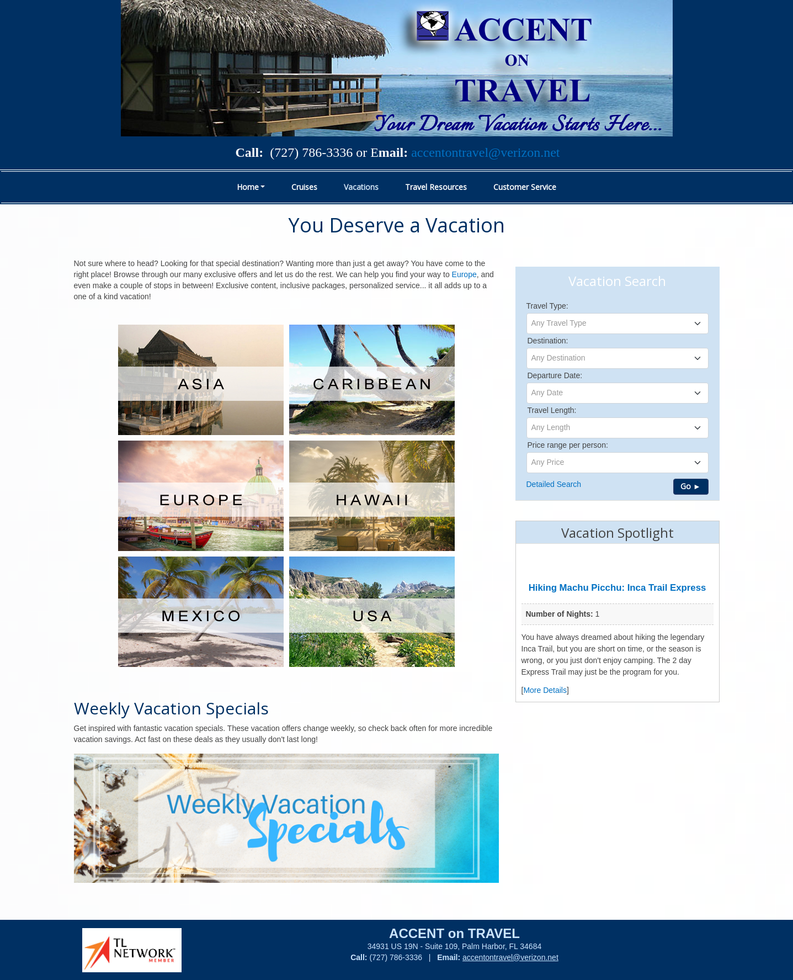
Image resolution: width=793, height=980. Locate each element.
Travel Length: (552, 410)
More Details (545, 690)
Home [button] (248, 187)
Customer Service (524, 187)
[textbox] (617, 323)
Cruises (304, 187)
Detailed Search (554, 484)
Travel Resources (436, 187)
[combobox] (617, 323)
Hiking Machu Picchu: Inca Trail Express (617, 587)
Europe (464, 274)
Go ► (690, 486)
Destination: (548, 340)
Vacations (361, 187)
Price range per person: (568, 445)
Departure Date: (555, 375)
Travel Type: (547, 305)
